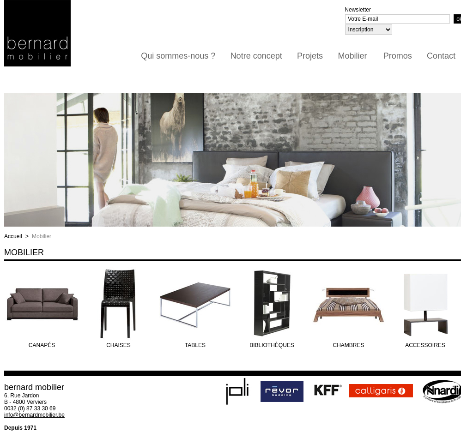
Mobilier (352, 55)
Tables (195, 345)
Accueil (13, 236)
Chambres (348, 345)
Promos (397, 55)
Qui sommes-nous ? (178, 55)
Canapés (42, 345)
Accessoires (425, 345)
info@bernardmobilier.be (34, 415)
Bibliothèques (271, 345)
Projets (310, 55)
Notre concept (256, 55)
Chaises (118, 345)
